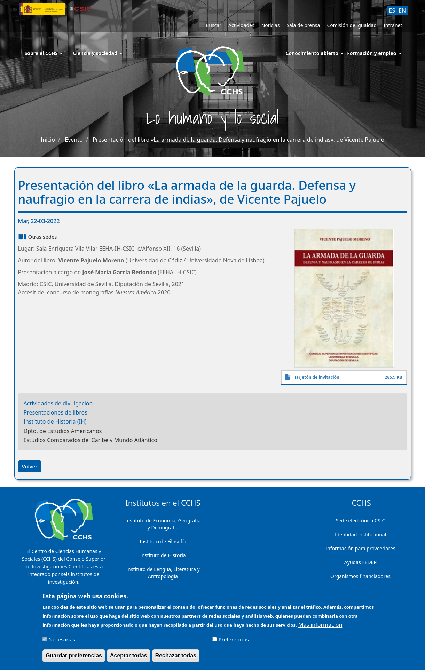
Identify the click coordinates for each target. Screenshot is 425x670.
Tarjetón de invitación (316, 377)
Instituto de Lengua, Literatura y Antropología (162, 573)
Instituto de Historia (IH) (55, 421)
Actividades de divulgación (58, 403)
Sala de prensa (303, 25)
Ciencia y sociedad (97, 53)
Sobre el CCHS (44, 53)
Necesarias (61, 641)
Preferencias (234, 641)
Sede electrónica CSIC (360, 520)
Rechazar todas (175, 658)
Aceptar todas (128, 658)
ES (392, 10)
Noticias (270, 25)
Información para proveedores (360, 548)
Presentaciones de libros (55, 412)
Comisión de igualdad (352, 25)
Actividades (241, 25)
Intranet (393, 25)
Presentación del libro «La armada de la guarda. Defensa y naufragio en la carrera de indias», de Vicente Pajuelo (238, 139)
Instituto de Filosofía (163, 541)
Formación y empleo (371, 53)
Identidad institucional (360, 534)
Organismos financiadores (360, 576)
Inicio (48, 139)
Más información (320, 627)
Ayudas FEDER (360, 562)
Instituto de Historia (163, 555)
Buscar (213, 25)
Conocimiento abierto (312, 53)
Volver (30, 466)
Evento (73, 139)
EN (402, 10)
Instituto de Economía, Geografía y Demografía (163, 524)
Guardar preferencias (74, 658)
